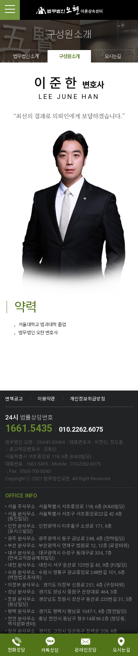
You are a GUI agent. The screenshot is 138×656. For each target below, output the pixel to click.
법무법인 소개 (25, 56)
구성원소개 (69, 56)
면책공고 (14, 399)
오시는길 (113, 56)
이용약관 (46, 399)
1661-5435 (128, 10)
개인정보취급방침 (87, 399)
